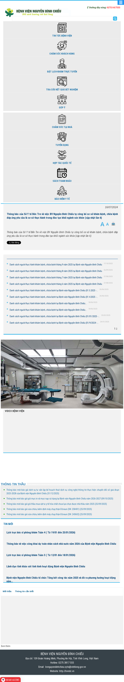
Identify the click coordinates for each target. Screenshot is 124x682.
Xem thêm (5, 646)
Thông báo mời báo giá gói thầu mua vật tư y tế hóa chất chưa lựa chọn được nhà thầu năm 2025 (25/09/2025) (56, 504)
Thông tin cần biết (24, 591)
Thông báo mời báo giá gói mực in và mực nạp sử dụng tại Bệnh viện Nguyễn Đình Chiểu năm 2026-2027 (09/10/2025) (59, 498)
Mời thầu (7, 591)
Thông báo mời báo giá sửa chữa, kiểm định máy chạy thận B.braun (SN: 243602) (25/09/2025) (49, 514)
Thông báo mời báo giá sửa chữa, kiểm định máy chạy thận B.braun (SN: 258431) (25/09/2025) (49, 509)
